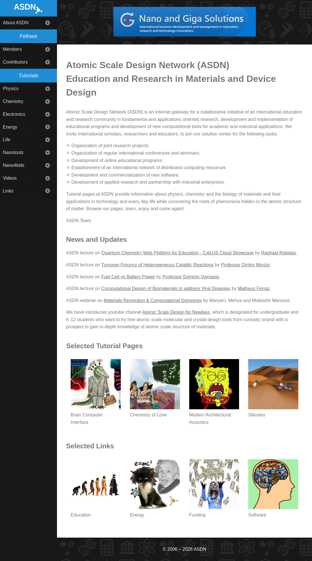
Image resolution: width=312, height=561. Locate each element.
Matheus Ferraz (254, 288)
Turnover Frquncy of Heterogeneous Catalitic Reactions (157, 264)
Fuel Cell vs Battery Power (128, 276)
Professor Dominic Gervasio (190, 276)
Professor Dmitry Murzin (245, 264)
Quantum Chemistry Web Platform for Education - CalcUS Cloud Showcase (177, 252)
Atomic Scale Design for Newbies (176, 312)
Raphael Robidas (278, 252)
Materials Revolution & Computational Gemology (153, 300)
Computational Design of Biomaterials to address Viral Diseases (166, 288)
